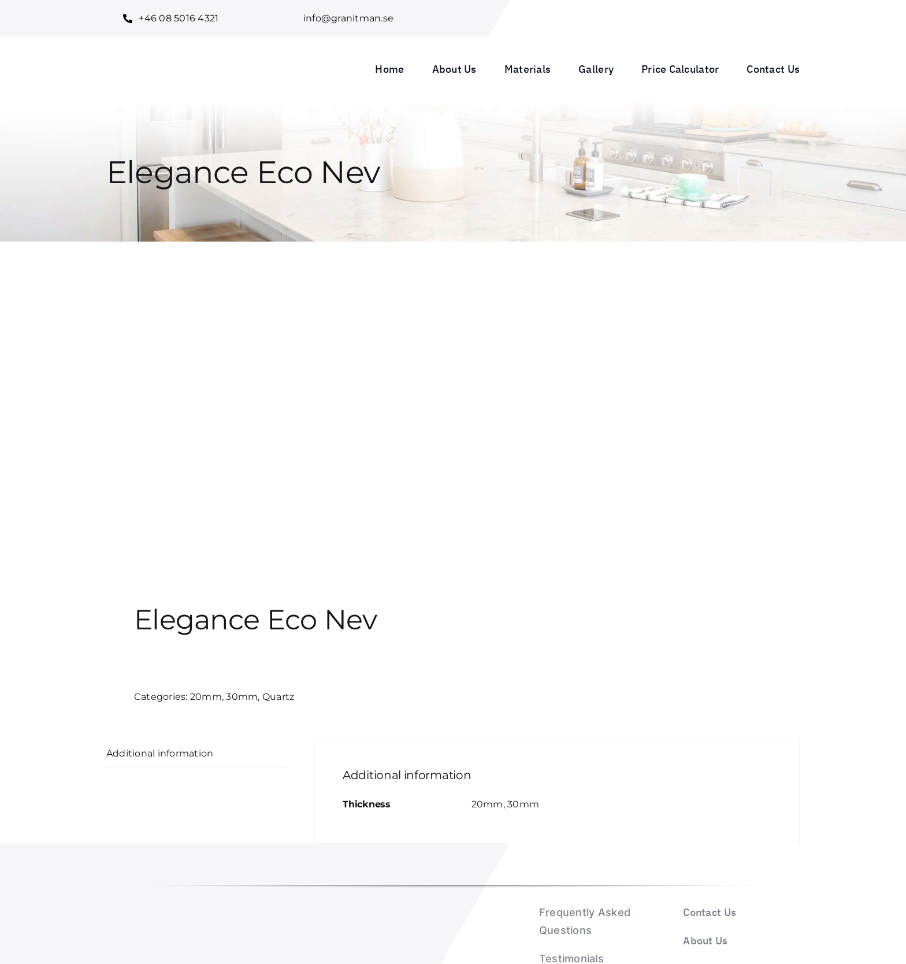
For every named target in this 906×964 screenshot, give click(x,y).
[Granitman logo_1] (182, 50)
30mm (242, 696)
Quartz (278, 696)
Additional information (159, 753)
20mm (206, 696)
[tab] (196, 754)
